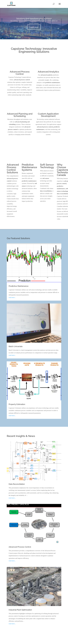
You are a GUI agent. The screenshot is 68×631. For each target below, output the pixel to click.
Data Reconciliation (17, 484)
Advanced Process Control (20, 72)
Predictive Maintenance (18, 286)
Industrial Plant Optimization (20, 610)
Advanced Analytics (48, 71)
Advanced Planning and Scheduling (19, 114)
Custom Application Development (48, 114)
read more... (12, 297)
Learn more (34, 27)
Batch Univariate (16, 346)
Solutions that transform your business (34, 18)
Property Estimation (17, 404)
